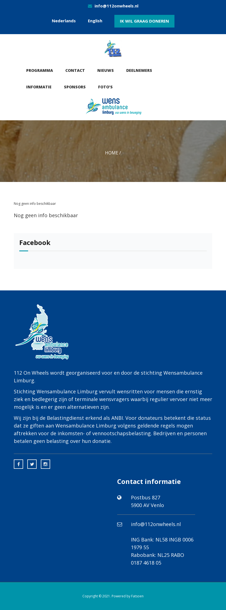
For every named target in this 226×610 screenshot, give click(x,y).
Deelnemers (139, 70)
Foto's (105, 86)
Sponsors (75, 86)
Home (111, 153)
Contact (75, 70)
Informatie (39, 86)
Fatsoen (137, 596)
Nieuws (105, 70)
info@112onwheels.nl (116, 6)
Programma (39, 70)
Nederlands (64, 20)
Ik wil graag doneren (144, 21)
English (95, 20)
